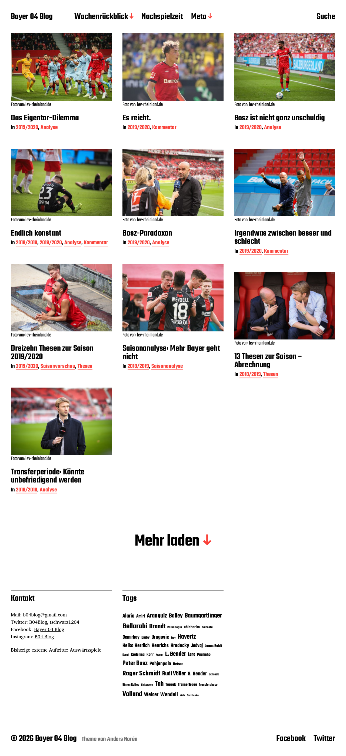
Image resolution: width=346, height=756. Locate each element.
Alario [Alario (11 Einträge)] (128, 616)
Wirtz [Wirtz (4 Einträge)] (182, 696)
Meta (199, 17)
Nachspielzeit (162, 17)
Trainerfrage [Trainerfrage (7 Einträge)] (187, 685)
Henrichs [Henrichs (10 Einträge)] (160, 645)
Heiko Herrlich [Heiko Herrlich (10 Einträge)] (136, 645)
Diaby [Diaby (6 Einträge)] (145, 638)
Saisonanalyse (167, 381)
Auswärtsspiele (85, 650)
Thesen (85, 381)
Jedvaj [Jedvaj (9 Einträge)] (197, 645)
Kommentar (164, 128)
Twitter (324, 738)
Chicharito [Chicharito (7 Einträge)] (192, 627)
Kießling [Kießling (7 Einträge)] (138, 655)
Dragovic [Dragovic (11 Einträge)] (160, 637)
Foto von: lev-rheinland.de (31, 105)
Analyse (49, 128)
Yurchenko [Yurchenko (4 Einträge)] (193, 696)
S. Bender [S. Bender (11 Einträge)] (197, 674)
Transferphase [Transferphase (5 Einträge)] (208, 684)
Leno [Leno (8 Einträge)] (191, 654)
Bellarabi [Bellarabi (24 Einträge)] (134, 626)
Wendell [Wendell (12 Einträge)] (169, 695)
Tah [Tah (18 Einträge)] (159, 684)
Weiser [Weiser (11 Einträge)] (151, 695)
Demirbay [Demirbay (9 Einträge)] (130, 637)
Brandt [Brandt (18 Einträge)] (157, 627)
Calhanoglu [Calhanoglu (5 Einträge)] (174, 627)
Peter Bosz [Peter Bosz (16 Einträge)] (135, 663)
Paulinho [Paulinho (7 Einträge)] (204, 655)
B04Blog (38, 622)
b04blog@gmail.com (45, 614)
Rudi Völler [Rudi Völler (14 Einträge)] (174, 673)
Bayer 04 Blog (32, 17)
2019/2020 (27, 128)
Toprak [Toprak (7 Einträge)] (170, 685)
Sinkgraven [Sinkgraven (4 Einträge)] (147, 685)
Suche (326, 17)
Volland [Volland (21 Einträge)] (132, 694)
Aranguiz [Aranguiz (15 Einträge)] (157, 615)
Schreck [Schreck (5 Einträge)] (214, 674)
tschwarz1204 (64, 622)
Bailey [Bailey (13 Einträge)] (176, 616)
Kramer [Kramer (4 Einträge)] (159, 655)
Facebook (290, 738)
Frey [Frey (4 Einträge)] (173, 638)
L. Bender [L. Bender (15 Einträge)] (175, 654)
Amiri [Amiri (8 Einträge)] (140, 616)
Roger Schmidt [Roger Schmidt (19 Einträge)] (141, 673)
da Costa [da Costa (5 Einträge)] (207, 627)
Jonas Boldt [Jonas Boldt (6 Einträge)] (213, 646)
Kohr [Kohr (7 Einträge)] (150, 655)
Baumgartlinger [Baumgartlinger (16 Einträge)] (203, 616)
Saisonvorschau (58, 381)
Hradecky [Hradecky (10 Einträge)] (180, 645)
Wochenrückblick (101, 17)
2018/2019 (26, 243)
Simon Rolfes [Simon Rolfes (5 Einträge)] (130, 684)
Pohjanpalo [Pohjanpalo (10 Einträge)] (160, 664)
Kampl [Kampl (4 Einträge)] (125, 655)
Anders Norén (122, 739)
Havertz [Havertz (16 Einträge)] (187, 637)
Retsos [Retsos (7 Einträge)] (178, 664)
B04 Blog (44, 636)
